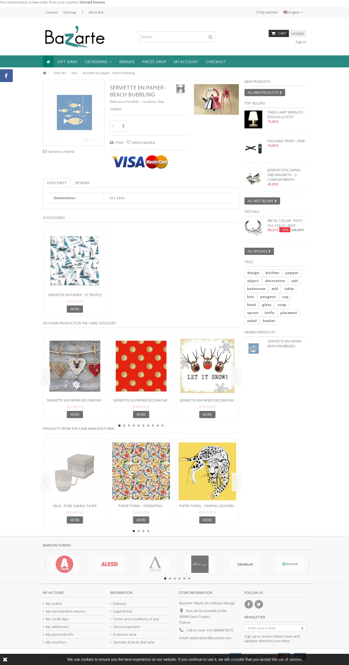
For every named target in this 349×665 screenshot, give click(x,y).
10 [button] (162, 426)
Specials (251, 211)
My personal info (59, 634)
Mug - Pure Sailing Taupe (75, 505)
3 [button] (129, 426)
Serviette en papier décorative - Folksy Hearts (75, 402)
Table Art (59, 73)
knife (269, 312)
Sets (74, 73)
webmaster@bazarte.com (210, 637)
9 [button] (158, 426)
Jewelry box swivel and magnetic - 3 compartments (284, 175)
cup (285, 296)
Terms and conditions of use (136, 619)
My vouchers (56, 642)
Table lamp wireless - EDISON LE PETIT (286, 114)
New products (257, 81)
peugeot (268, 296)
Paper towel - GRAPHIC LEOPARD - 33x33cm (207, 508)
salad (252, 320)
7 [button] (148, 426)
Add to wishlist (143, 142)
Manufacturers (57, 545)
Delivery (119, 603)
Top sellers (254, 103)
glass (266, 304)
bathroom (256, 288)
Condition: (149, 102)
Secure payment (126, 627)
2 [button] (219, 110)
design (253, 272)
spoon (253, 312)
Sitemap (69, 12)
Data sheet (57, 182)
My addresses (57, 627)
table (289, 288)
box (250, 296)
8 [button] (153, 426)
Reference (117, 102)
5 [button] (139, 426)
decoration (275, 280)
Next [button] (236, 376)
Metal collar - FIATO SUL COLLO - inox (285, 223)
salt (294, 280)
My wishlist (267, 12)
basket (269, 320)
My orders (54, 603)
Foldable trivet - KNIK (286, 140)
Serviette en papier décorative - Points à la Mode (141, 402)
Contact (51, 12)
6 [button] (143, 426)
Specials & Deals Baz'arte (133, 642)
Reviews (83, 182)
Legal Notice (122, 611)
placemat (288, 312)
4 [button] (134, 426)
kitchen (272, 272)
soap (281, 304)
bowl (251, 304)
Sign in (300, 41)
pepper (291, 272)
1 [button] (214, 110)
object (253, 280)
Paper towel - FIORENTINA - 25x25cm (141, 508)
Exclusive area (124, 634)
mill (275, 288)
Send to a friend (61, 151)
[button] (98, 61)
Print (119, 142)
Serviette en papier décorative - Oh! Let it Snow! (207, 402)
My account (53, 592)
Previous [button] (45, 376)
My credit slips (57, 619)
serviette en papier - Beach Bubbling (285, 343)
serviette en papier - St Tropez (75, 294)
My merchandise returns (65, 611)
